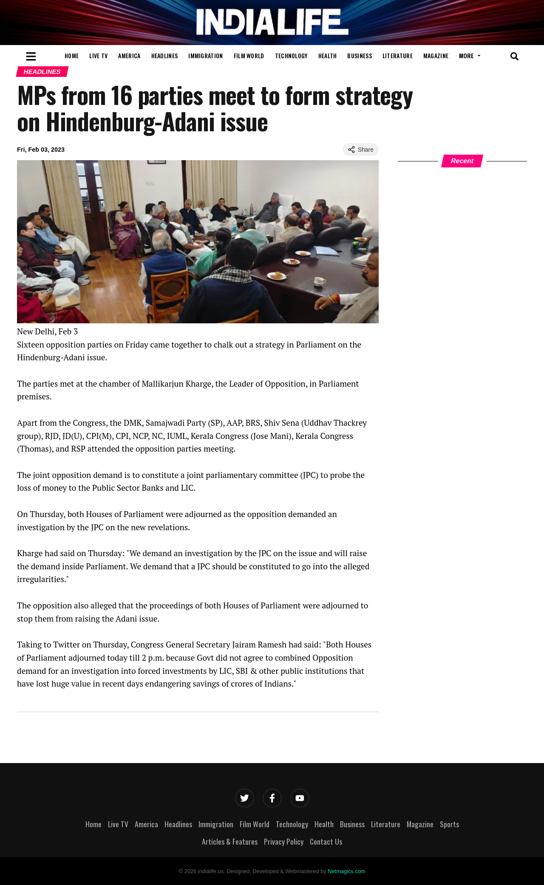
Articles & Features (230, 841)
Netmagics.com (346, 871)
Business (359, 55)
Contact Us (326, 841)
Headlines (164, 55)
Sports (449, 823)
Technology (291, 55)
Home (72, 55)
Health (327, 55)
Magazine (435, 55)
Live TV (98, 55)
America (129, 55)
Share (361, 149)
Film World (249, 55)
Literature (397, 55)
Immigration (205, 55)
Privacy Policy (283, 841)
